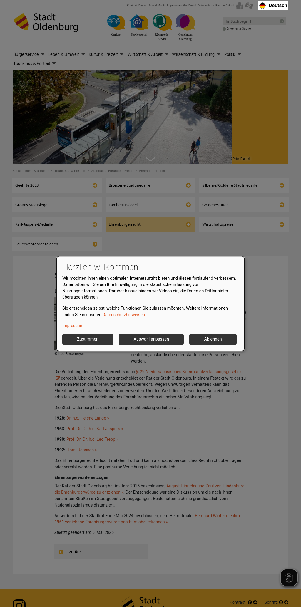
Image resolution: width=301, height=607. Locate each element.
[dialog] (150, 303)
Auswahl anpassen (151, 339)
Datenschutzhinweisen (123, 314)
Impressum (72, 325)
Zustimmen (87, 339)
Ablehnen (213, 339)
